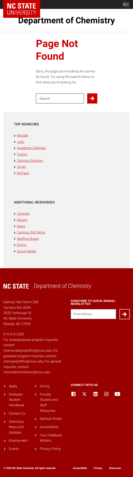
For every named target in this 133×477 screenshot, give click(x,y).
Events (14, 449)
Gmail (21, 167)
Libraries (23, 214)
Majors (22, 220)
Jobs (20, 142)
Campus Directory (30, 161)
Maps (21, 226)
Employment (18, 440)
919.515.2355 (13, 334)
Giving (44, 386)
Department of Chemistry (66, 20)
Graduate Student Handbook (16, 399)
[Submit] (124, 314)
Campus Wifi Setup (31, 232)
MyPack (23, 173)
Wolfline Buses (28, 239)
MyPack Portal (51, 419)
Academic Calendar (31, 148)
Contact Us (17, 413)
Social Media (26, 251)
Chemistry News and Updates (16, 427)
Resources (115, 468)
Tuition (22, 154)
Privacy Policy (50, 449)
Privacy (98, 468)
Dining (21, 245)
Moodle (22, 135)
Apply (13, 386)
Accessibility (49, 427)
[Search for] (60, 98)
